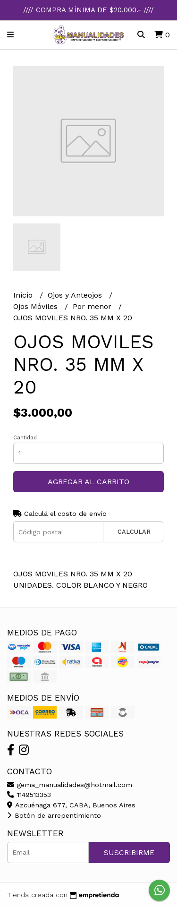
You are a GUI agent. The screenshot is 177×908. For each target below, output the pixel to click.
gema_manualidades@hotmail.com (69, 784)
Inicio (24, 295)
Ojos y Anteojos (76, 295)
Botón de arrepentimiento (54, 815)
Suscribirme (129, 852)
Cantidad (25, 438)
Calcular (134, 531)
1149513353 (29, 794)
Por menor (93, 306)
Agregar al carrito (88, 481)
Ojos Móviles (36, 306)
